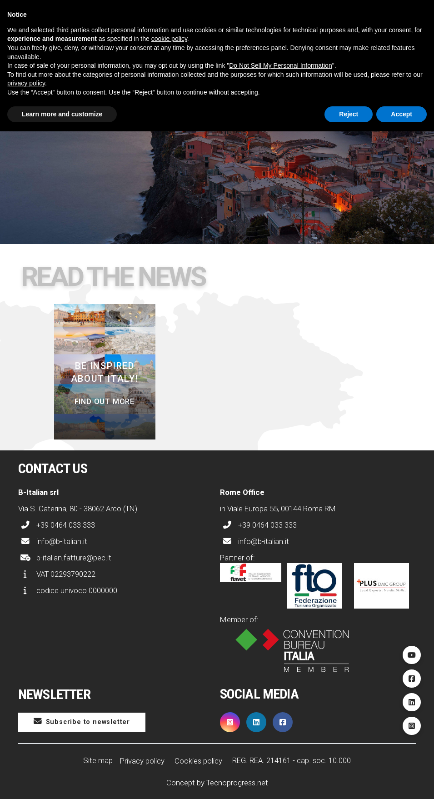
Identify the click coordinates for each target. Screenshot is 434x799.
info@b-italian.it (52, 541)
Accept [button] (401, 114)
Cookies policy (198, 760)
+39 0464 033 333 (56, 524)
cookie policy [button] (169, 38)
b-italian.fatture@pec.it (64, 557)
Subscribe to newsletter (82, 721)
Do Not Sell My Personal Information (280, 65)
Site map (98, 760)
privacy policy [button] (26, 83)
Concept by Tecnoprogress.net (217, 782)
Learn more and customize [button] (62, 114)
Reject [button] (348, 114)
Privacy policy (142, 760)
